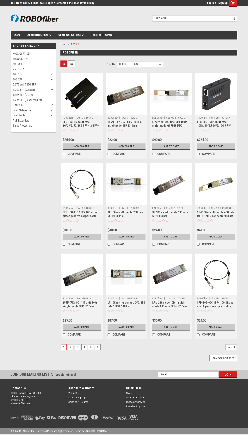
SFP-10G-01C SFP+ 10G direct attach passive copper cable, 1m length (80, 216)
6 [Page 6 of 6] (97, 347)
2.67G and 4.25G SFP (24, 84)
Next (232, 347)
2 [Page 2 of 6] (70, 347)
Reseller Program (102, 35)
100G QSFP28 (20, 59)
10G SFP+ (18, 74)
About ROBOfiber (39, 35)
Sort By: (111, 64)
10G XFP (17, 79)
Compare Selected (223, 358)
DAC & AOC (19, 105)
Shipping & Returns (78, 402)
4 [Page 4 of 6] (84, 347)
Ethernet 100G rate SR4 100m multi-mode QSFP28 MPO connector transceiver (169, 125)
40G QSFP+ (19, 64)
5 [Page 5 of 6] (91, 347)
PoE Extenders (21, 120)
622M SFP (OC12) (23, 95)
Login (210, 2)
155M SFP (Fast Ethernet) (27, 100)
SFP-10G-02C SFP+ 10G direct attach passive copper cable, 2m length (215, 306)
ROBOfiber (76, 44)
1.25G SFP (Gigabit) (24, 89)
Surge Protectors (22, 125)
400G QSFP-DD (21, 53)
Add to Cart (81, 146)
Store (17, 35)
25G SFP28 (19, 69)
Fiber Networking (22, 110)
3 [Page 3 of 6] (77, 347)
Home (63, 44)
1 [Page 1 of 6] (64, 347)
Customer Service (71, 35)
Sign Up (222, 2)
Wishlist (72, 393)
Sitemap (41, 431)
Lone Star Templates (96, 431)
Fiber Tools (19, 115)
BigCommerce (65, 431)
